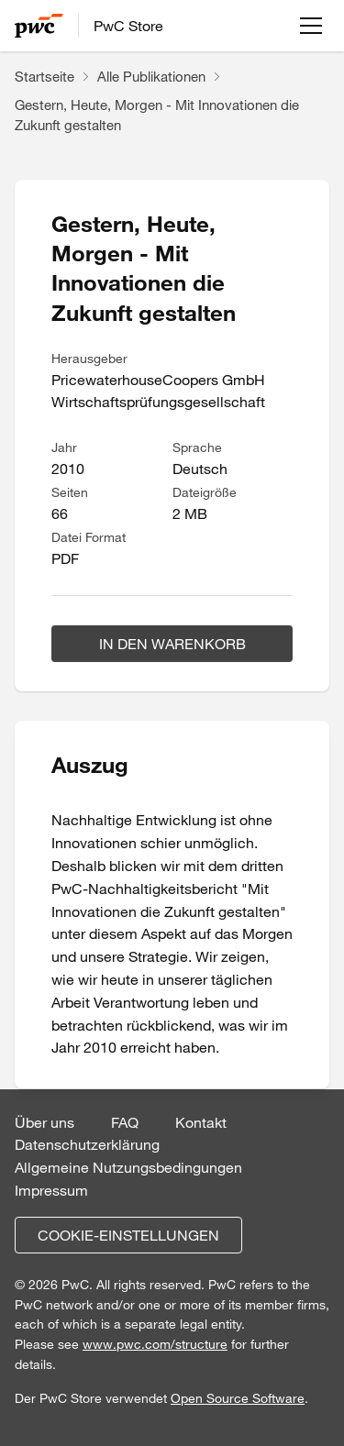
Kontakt (201, 1122)
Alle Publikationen (151, 76)
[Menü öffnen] (311, 25)
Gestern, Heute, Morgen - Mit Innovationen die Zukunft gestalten (157, 115)
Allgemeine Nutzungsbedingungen (128, 1167)
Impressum (51, 1190)
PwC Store (128, 26)
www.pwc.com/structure (155, 1344)
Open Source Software (238, 1398)
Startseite (44, 76)
